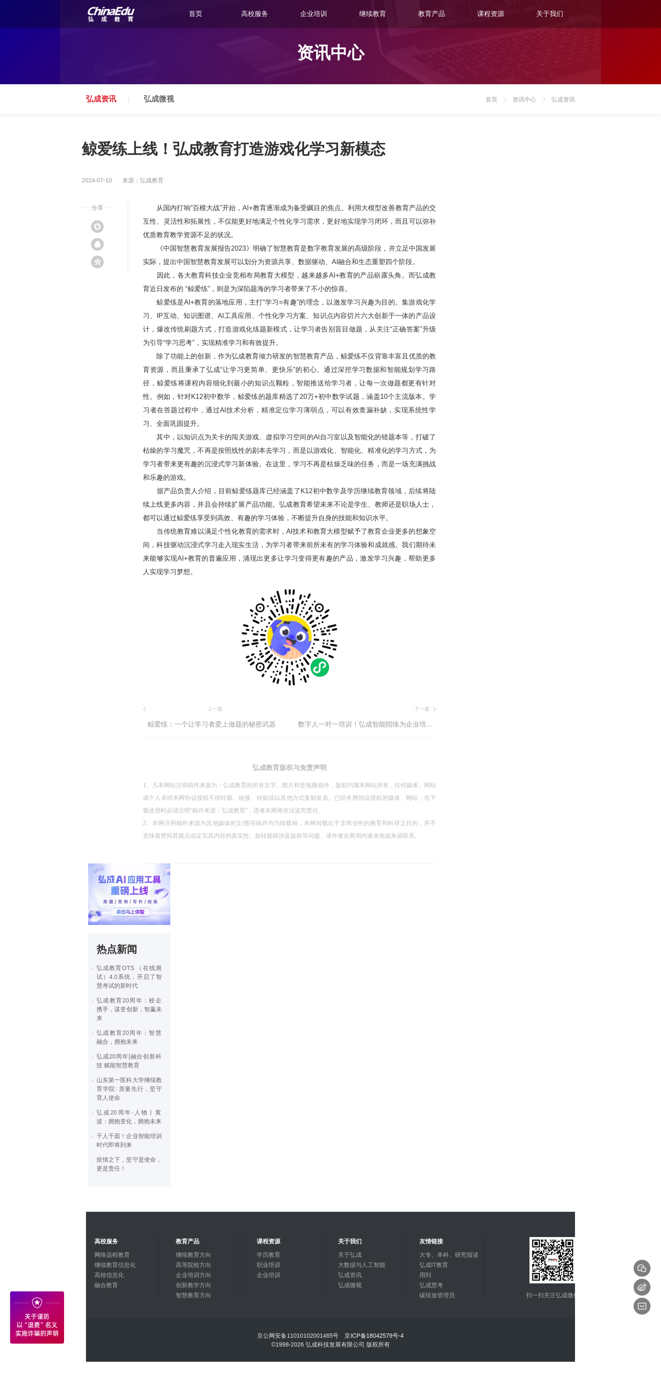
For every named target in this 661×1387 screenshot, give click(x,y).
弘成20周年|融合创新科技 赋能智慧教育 (129, 1061)
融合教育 (106, 1285)
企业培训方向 (193, 1275)
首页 (195, 13)
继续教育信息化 (115, 1264)
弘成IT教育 (433, 1264)
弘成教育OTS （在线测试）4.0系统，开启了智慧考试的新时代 (129, 977)
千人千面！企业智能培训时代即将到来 (129, 1140)
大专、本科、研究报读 (448, 1254)
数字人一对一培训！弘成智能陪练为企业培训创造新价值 (367, 724)
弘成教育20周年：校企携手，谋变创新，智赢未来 (129, 1009)
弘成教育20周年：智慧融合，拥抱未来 (129, 1037)
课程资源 (490, 13)
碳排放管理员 (437, 1295)
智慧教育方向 (193, 1295)
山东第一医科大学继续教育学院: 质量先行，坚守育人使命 (129, 1089)
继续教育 (372, 13)
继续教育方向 (193, 1254)
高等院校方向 (193, 1264)
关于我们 (549, 13)
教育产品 (431, 13)
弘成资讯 (101, 99)
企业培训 (313, 13)
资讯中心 (530, 105)
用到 (425, 1275)
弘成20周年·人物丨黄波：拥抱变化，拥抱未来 (129, 1117)
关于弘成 (350, 1254)
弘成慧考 (431, 1285)
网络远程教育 (112, 1254)
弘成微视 (159, 99)
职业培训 (268, 1264)
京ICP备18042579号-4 (373, 1335)
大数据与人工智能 (361, 1264)
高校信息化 (109, 1275)
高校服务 (254, 13)
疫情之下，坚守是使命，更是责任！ (129, 1164)
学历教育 (268, 1254)
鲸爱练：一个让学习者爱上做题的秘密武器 (212, 724)
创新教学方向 (193, 1285)
